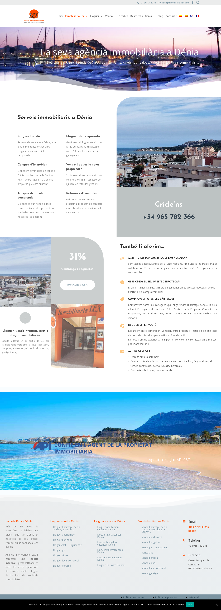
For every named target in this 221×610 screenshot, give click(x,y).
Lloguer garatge (62, 566)
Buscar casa (74, 284)
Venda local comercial (154, 568)
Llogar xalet (59, 545)
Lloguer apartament (64, 534)
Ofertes (123, 16)
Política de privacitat (166, 597)
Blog (160, 16)
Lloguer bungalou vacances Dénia (107, 543)
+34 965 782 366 (169, 217)
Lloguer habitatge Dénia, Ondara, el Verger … (67, 528)
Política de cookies (133, 597)
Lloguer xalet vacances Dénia (110, 551)
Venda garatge (150, 573)
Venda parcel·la (150, 558)
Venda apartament (152, 537)
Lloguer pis (59, 550)
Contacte (171, 16)
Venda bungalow (151, 542)
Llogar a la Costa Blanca (110, 565)
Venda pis (147, 547)
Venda (109, 16)
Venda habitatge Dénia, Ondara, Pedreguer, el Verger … (155, 529)
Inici (60, 16)
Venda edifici (149, 563)
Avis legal (194, 597)
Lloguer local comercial (66, 560)
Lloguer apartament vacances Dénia (108, 528)
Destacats (136, 16)
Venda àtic (147, 552)
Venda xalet (161, 547)
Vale (190, 604)
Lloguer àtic (75, 545)
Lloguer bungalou (63, 540)
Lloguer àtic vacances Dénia (109, 536)
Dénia (148, 16)
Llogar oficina (60, 555)
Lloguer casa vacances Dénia (110, 558)
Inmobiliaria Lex (74, 16)
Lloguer (94, 16)
